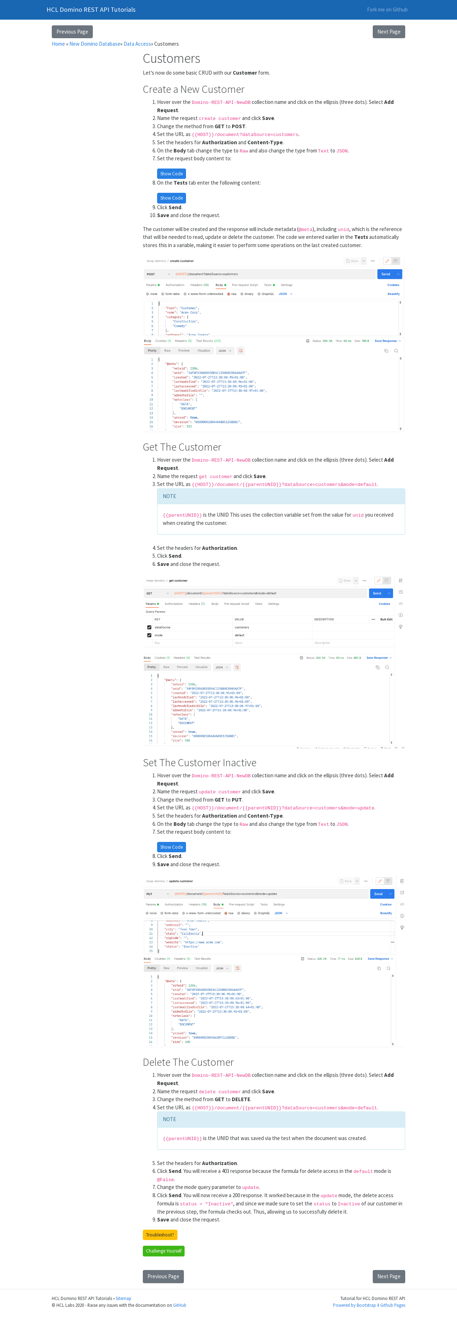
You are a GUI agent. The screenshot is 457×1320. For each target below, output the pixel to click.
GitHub (179, 1305)
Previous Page (72, 31)
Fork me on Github (387, 9)
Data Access (137, 43)
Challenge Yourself (163, 1251)
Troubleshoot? (160, 1235)
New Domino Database (94, 43)
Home (58, 43)
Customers (166, 43)
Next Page (389, 31)
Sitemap (123, 1298)
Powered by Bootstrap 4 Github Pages (369, 1305)
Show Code (171, 174)
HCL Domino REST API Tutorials (91, 9)
